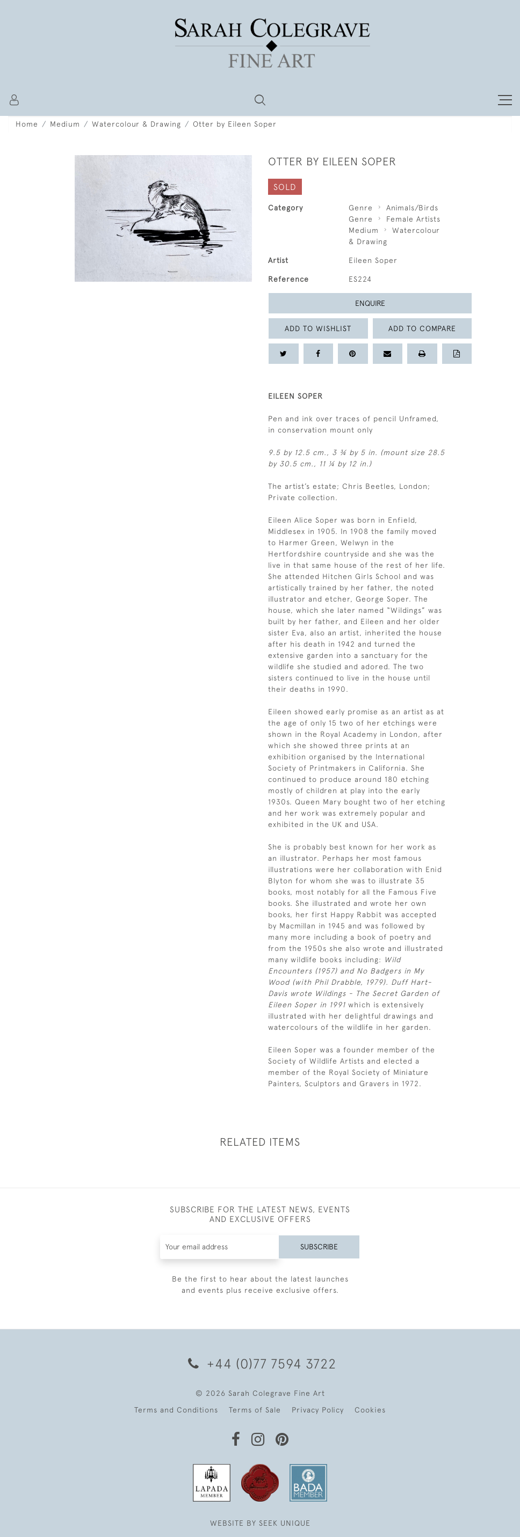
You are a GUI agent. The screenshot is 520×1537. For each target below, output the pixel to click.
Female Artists (413, 219)
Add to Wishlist (318, 328)
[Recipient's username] (219, 1247)
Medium (65, 124)
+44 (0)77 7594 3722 (260, 1363)
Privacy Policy (318, 1410)
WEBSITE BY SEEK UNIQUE (260, 1523)
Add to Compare (422, 328)
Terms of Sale (255, 1410)
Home (27, 124)
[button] (260, 100)
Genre (361, 207)
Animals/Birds (412, 207)
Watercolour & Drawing (136, 124)
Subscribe (319, 1246)
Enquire (370, 303)
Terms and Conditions (176, 1410)
